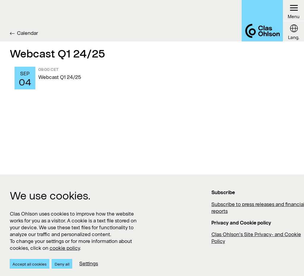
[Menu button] (293, 10)
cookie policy (65, 248)
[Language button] (293, 31)
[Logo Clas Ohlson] (262, 20)
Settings (88, 263)
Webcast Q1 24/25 (59, 77)
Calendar (27, 33)
